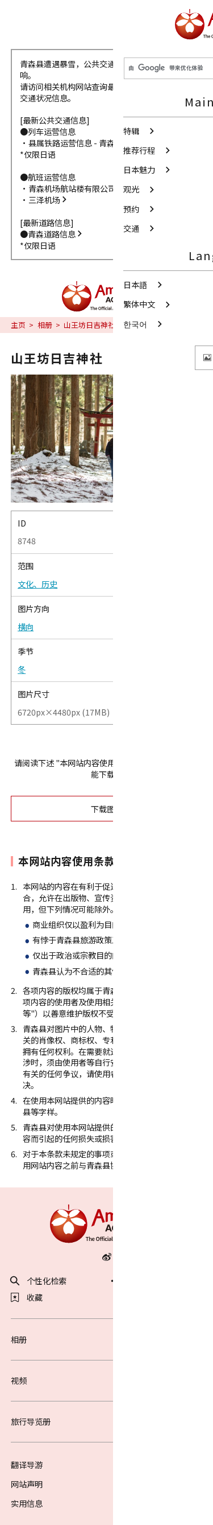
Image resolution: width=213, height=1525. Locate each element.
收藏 (27, 1297)
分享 (127, 1281)
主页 (18, 325)
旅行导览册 (107, 1421)
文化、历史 (37, 584)
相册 (44, 325)
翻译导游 (27, 1464)
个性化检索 (39, 1281)
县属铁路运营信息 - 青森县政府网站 (95, 143)
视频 (107, 1380)
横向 (26, 626)
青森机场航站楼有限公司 (76, 188)
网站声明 (27, 1484)
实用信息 (27, 1503)
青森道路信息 (55, 234)
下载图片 (142, 809)
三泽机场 (48, 199)
